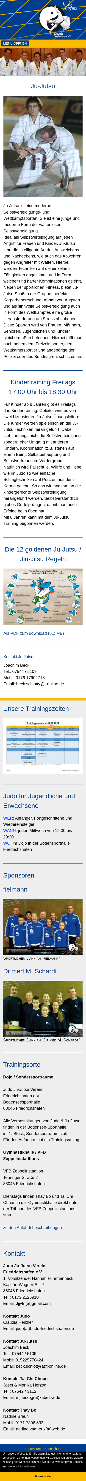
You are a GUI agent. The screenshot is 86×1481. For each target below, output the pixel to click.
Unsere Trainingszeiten (36, 708)
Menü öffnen (15, 43)
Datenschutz (52, 1449)
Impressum (33, 1449)
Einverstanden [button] (42, 1476)
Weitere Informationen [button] (21, 1466)
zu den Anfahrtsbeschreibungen (32, 1227)
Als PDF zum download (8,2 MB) (33, 633)
